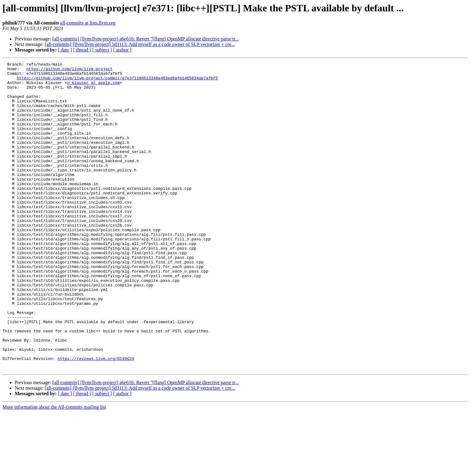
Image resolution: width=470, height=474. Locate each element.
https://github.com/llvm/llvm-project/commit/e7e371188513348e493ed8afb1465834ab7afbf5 (117, 81)
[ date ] (65, 49)
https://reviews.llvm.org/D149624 (95, 418)
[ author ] (122, 49)
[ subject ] (102, 49)
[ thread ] (82, 49)
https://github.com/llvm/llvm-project (69, 70)
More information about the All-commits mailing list (54, 468)
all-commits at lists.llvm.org (87, 22)
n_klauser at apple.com (93, 87)
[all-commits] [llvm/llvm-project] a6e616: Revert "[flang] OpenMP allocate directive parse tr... (145, 38)
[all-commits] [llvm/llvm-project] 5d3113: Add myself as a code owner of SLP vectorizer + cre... (140, 44)
